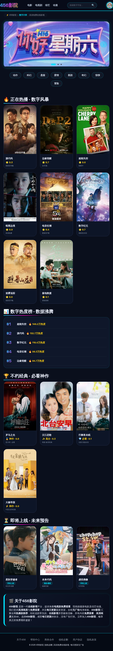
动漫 (55, 5)
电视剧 (38, 5)
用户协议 (77, 639)
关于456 (21, 639)
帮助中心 (35, 639)
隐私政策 (91, 639)
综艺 (47, 5)
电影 (29, 5)
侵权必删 (63, 639)
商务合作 (49, 639)
